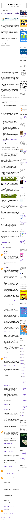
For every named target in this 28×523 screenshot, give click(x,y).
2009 (22, 415)
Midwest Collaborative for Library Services (7, 39)
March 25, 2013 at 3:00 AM (9, 365)
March (23, 376)
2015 (22, 360)
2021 (22, 351)
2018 (22, 355)
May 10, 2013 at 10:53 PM (9, 473)
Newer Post (3, 517)
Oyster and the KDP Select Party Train (25, 118)
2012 (22, 411)
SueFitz (5, 367)
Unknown (5, 253)
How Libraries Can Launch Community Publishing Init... (24, 380)
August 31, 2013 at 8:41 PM (9, 513)
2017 (22, 357)
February (23, 409)
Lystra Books (6, 430)
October (23, 367)
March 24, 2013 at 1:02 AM (9, 264)
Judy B (5, 469)
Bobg (4, 303)
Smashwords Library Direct (5, 242)
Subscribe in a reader (23, 342)
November (24, 366)
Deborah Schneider (6, 385)
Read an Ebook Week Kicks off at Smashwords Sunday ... (24, 405)
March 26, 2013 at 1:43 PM (9, 406)
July (23, 372)
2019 (22, 354)
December (24, 364)
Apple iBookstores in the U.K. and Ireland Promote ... (24, 393)
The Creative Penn (23, 453)
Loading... (21, 423)
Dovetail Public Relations (7, 333)
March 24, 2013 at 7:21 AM (9, 300)
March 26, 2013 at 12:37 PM (9, 401)
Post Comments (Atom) (8, 519)
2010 (22, 414)
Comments (23, 110)
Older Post (17, 517)
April (23, 375)
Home (10, 517)
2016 (22, 358)
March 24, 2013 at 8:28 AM (9, 354)
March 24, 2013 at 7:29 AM (9, 331)
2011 (22, 412)
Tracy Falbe (5, 267)
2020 (22, 352)
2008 (22, 417)
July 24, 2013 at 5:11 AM (9, 506)
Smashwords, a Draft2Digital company (15, 6)
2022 (22, 349)
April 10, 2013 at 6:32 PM (9, 451)
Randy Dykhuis (6, 404)
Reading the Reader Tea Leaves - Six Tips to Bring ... (24, 399)
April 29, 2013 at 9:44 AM (9, 466)
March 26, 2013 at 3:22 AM (9, 382)
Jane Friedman (22, 457)
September (24, 369)
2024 (22, 346)
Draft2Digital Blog (23, 452)
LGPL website (5, 183)
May (23, 373)
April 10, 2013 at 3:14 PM (9, 443)
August (23, 370)
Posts (22, 108)
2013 (22, 363)
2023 (22, 348)
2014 (22, 361)
